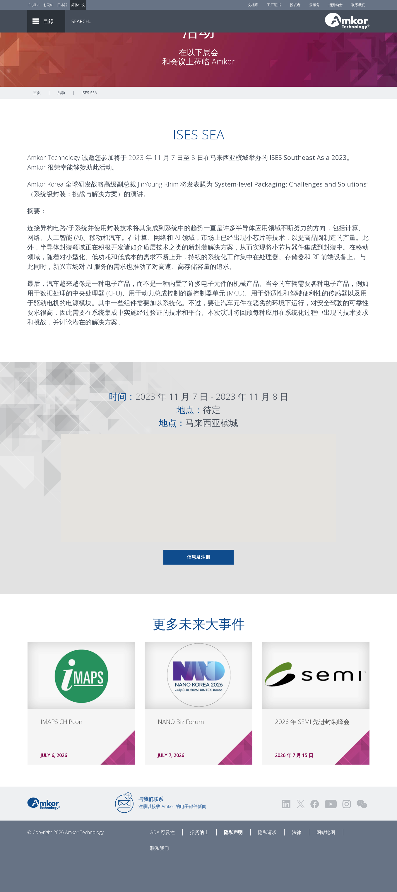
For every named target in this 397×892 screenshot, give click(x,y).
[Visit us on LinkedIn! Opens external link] (286, 836)
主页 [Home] (37, 125)
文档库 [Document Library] (253, 4)
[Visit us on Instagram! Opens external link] (346, 836)
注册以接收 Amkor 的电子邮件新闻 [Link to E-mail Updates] (172, 835)
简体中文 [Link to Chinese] (78, 4)
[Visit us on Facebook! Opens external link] (314, 836)
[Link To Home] (347, 21)
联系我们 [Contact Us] (358, 4)
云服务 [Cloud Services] (314, 4)
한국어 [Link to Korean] (48, 4)
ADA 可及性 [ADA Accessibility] (162, 865)
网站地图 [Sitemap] (325, 865)
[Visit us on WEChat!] (362, 836)
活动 (61, 125)
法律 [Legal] (296, 865)
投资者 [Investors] (295, 4)
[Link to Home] (43, 835)
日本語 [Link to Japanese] (62, 4)
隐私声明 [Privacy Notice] (233, 865)
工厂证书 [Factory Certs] (274, 4)
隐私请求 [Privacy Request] (267, 865)
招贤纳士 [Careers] (335, 4)
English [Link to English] (34, 4)
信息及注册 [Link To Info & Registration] (198, 589)
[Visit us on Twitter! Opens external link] (300, 836)
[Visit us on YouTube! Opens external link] (330, 836)
